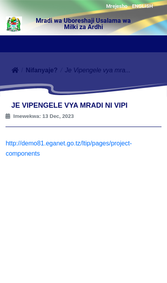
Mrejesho (116, 6)
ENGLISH (142, 6)
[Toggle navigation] (8, 44)
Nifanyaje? (42, 70)
